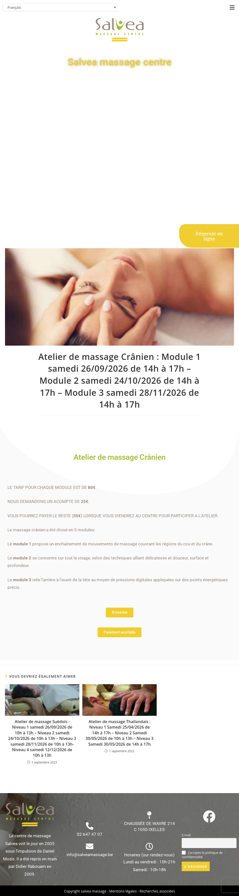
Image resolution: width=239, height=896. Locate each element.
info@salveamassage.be (90, 854)
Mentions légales (123, 891)
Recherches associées (157, 891)
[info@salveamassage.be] (89, 846)
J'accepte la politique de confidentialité (202, 855)
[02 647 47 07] (89, 826)
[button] (232, 7)
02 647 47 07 (89, 834)
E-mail (186, 835)
